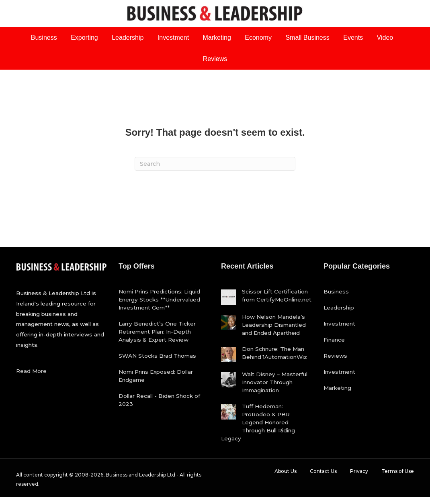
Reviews (215, 58)
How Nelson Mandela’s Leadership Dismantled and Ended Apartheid (274, 325)
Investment (173, 37)
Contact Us (323, 471)
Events (353, 37)
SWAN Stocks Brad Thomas (157, 355)
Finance (334, 339)
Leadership (127, 37)
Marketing (217, 37)
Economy (258, 37)
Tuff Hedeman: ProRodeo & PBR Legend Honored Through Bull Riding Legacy (258, 422)
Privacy (359, 471)
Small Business (307, 37)
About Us (285, 471)
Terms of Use (397, 471)
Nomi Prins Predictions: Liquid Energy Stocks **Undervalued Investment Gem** (159, 299)
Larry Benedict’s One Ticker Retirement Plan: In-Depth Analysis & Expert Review (157, 331)
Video (385, 37)
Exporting (84, 37)
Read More (31, 371)
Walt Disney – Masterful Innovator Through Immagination (274, 382)
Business (44, 37)
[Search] (215, 164)
